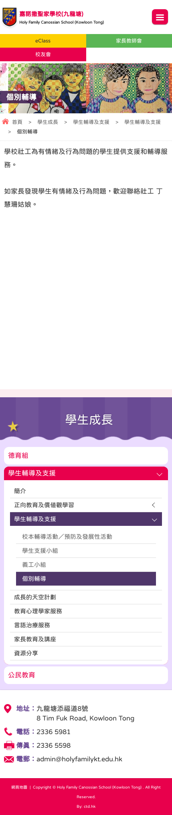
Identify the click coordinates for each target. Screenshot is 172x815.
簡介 (20, 491)
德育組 (18, 455)
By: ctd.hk (86, 806)
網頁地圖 (19, 787)
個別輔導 (34, 579)
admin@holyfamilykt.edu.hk (79, 759)
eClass (43, 40)
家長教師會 (129, 40)
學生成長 (47, 122)
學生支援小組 (40, 550)
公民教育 (21, 675)
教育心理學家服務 (38, 611)
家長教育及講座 (35, 639)
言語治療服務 (32, 625)
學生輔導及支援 (91, 122)
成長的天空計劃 (35, 597)
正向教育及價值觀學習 (44, 505)
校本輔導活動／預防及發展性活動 (67, 536)
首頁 (17, 122)
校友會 (43, 54)
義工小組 (34, 564)
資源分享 (26, 653)
